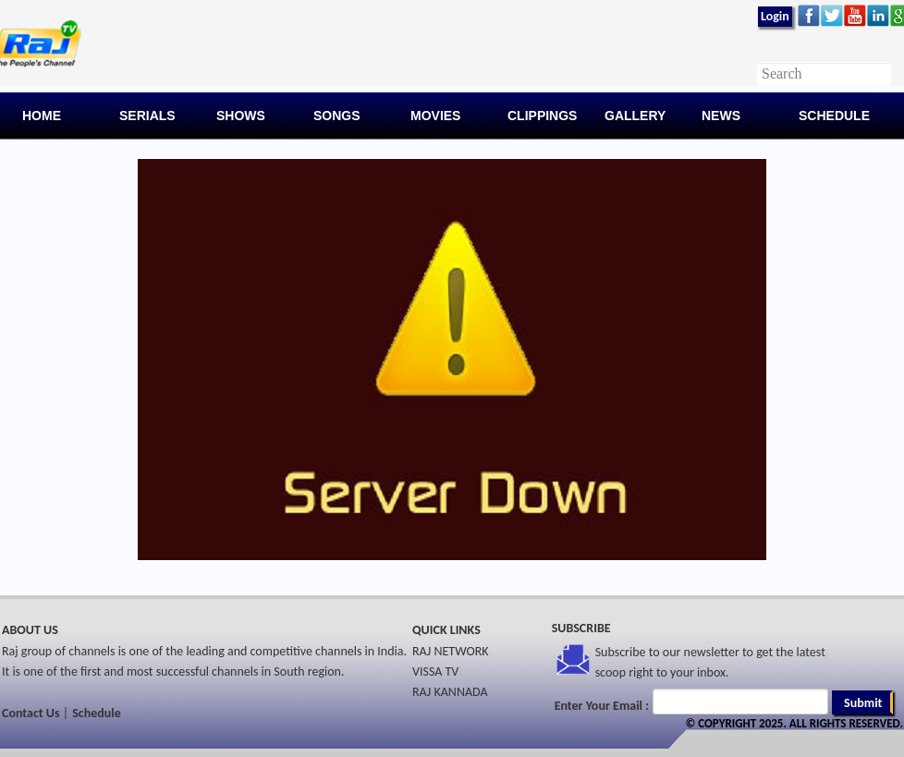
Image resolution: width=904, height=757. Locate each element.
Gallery (635, 115)
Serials (147, 115)
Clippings (542, 115)
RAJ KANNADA (450, 692)
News (721, 115)
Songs (336, 115)
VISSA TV (435, 671)
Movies (435, 115)
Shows (240, 115)
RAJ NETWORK (450, 651)
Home (41, 115)
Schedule (834, 115)
